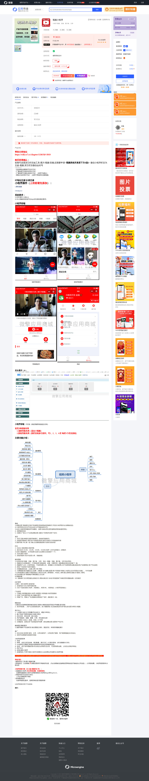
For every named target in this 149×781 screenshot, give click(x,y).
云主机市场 (92, 2)
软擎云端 (38, 2)
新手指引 (24, 748)
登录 (135, 2)
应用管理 (62, 754)
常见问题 (81, 754)
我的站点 (62, 757)
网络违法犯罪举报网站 (110, 776)
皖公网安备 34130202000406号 (90, 776)
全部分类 (39, 9)
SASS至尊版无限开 (121, 330)
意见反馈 (43, 748)
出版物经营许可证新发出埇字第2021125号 (106, 778)
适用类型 (46, 51)
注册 (142, 2)
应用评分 (125, 69)
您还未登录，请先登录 (60, 71)
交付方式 (46, 55)
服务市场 (49, 2)
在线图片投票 (119, 196)
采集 (122, 126)
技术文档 (43, 751)
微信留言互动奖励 (121, 168)
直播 (69, 30)
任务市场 (70, 2)
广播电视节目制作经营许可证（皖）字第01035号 (76, 778)
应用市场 (60, 2)
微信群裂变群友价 (121, 302)
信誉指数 (125, 65)
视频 (55, 30)
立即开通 (88, 45)
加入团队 (24, 754)
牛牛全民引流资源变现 (122, 250)
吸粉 (62, 30)
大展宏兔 (118, 386)
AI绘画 (117, 414)
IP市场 (79, 2)
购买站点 (46, 71)
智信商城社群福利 (121, 222)
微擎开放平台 (25, 2)
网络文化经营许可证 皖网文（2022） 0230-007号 (44, 778)
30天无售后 (70, 44)
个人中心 (62, 748)
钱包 (60, 751)
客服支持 (43, 754)
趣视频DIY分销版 (121, 276)
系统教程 (81, 751)
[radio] (56, 60)
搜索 (97, 9)
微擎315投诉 (63, 760)
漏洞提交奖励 (44, 757)
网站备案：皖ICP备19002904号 (40, 776)
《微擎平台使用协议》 (67, 80)
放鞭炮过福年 (119, 358)
